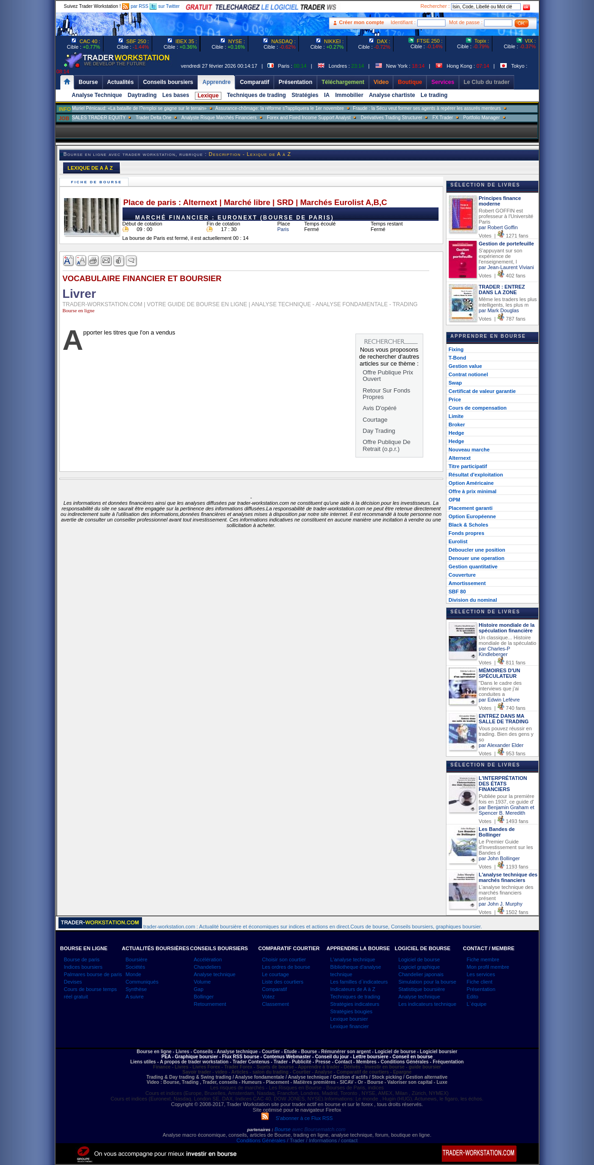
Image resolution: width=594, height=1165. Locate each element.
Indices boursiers (83, 967)
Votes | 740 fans (502, 708)
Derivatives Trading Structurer (391, 117)
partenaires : (260, 1129)
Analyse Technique (97, 95)
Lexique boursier (349, 1019)
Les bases (175, 95)
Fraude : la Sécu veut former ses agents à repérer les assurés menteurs (427, 108)
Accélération (208, 959)
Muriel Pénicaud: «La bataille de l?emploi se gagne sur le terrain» (139, 108)
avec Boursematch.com (318, 1129)
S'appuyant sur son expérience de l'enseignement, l (501, 256)
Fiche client (480, 982)
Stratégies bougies (351, 1011)
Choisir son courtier (284, 959)
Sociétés (135, 967)
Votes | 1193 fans (504, 866)
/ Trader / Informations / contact (321, 1140)
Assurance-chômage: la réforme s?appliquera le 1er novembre (279, 108)
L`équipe (477, 1004)
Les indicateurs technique (428, 1004)
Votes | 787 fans (502, 319)
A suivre (135, 996)
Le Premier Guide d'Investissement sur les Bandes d (506, 847)
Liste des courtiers (282, 982)
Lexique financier (349, 1026)
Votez (268, 996)
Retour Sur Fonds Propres (387, 393)
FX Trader (443, 117)
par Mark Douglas (499, 310)
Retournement (210, 1004)
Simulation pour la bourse (428, 982)
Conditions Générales (260, 1140)
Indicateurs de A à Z (352, 989)
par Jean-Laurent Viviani (506, 267)
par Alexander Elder (501, 745)
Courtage (375, 419)
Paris (283, 229)
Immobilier (349, 95)
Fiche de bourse (98, 182)
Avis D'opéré (380, 408)
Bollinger (204, 996)
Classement (275, 1004)
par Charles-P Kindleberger (494, 651)
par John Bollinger (499, 858)
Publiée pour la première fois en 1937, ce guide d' (507, 799)
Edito (472, 996)
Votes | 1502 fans (504, 912)
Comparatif (274, 989)
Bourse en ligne (79, 310)
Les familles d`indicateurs (359, 982)
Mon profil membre (488, 967)
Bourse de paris (82, 959)
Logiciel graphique (419, 967)
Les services (481, 974)
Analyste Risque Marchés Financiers (219, 117)
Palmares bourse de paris (93, 974)
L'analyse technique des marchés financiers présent (506, 892)
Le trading (433, 95)
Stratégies (304, 95)
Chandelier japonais (421, 974)
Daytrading (142, 95)
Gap (199, 989)
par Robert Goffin (498, 227)
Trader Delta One (153, 117)
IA (326, 95)
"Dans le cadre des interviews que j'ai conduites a (500, 688)
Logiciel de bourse (419, 959)
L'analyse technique (352, 959)
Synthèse (136, 989)
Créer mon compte (361, 22)
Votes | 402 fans (502, 275)
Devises (73, 982)
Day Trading (379, 430)
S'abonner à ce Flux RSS (297, 1118)
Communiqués (142, 982)
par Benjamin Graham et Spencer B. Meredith (507, 810)
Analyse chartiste (392, 95)
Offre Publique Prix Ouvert (388, 375)
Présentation (481, 989)
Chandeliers (207, 967)
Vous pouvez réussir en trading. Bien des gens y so (506, 734)
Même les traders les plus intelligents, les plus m (508, 302)
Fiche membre (483, 959)
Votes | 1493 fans (504, 821)
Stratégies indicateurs (355, 1004)
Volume (202, 982)
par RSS (135, 6)
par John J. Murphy (501, 904)
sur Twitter (164, 6)
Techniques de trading (256, 95)
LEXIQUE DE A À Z (90, 168)
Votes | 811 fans (502, 662)
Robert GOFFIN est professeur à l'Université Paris (506, 216)
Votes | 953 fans (502, 753)
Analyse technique (215, 974)
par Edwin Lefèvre (499, 699)
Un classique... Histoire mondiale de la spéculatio (507, 640)
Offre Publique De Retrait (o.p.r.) (387, 445)
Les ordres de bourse (286, 967)
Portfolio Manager (481, 117)
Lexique (208, 95)
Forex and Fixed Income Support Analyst (309, 117)
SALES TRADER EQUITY (99, 117)
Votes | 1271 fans (504, 235)
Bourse (283, 1129)
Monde (134, 974)
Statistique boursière (422, 989)
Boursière (137, 959)
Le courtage (275, 974)
